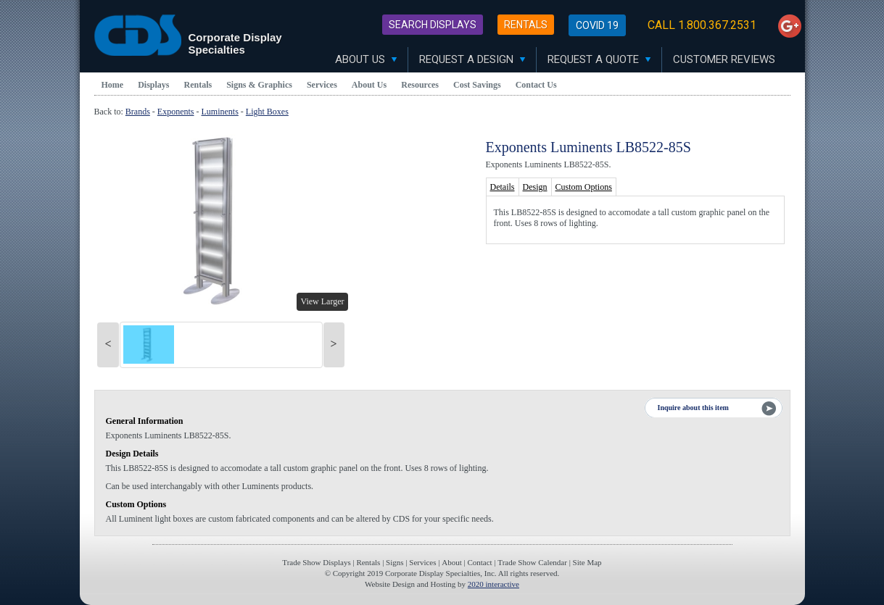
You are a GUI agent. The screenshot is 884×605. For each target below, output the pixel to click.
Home (113, 85)
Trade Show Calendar (532, 562)
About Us (366, 59)
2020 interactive (493, 584)
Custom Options (583, 187)
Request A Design (472, 59)
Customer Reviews (724, 59)
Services (322, 85)
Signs (394, 562)
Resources (420, 85)
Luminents (220, 112)
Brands (137, 112)
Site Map (587, 562)
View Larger (322, 301)
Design (535, 187)
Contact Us (536, 85)
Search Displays (432, 24)
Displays (153, 85)
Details (502, 187)
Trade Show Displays (316, 562)
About (452, 562)
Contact (479, 562)
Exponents (175, 112)
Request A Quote (599, 59)
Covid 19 (597, 25)
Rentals (526, 24)
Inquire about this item (693, 408)
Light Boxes (267, 112)
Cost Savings (477, 85)
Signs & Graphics (259, 85)
